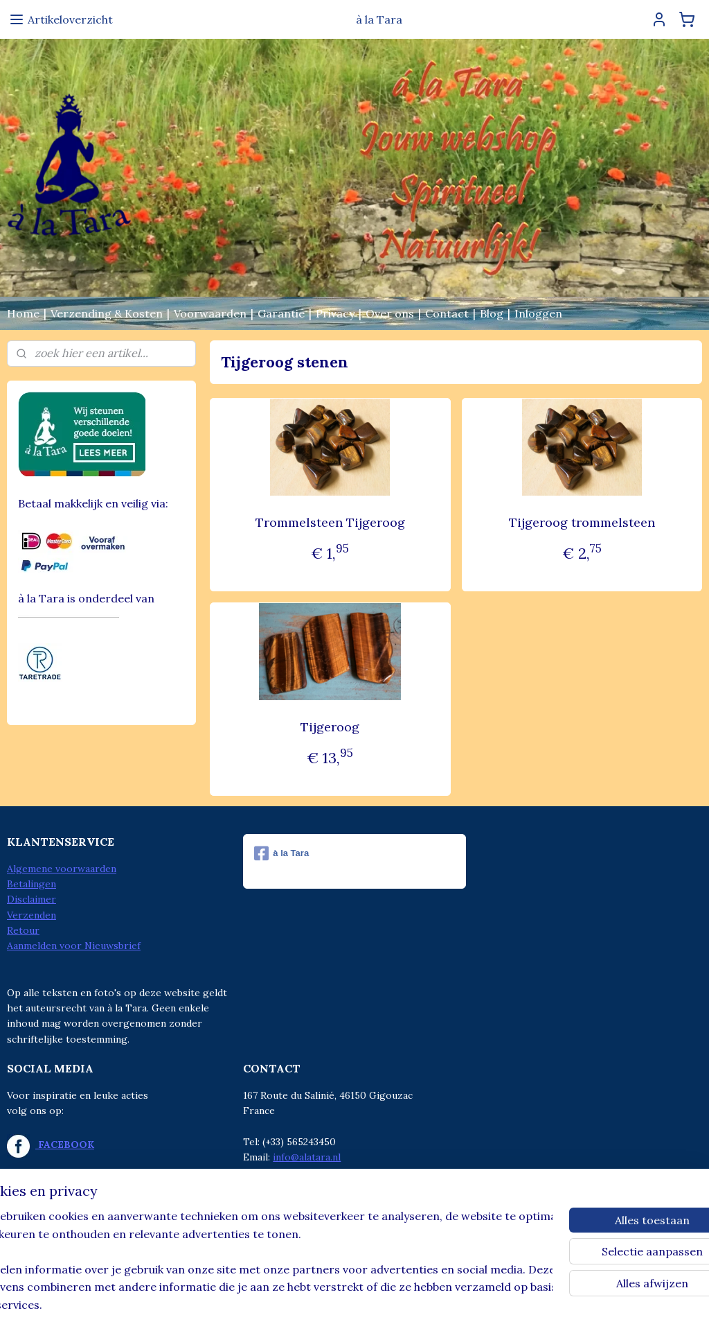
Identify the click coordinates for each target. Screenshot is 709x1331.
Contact (447, 313)
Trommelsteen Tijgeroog (329, 522)
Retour (23, 930)
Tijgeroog (329, 727)
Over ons (390, 313)
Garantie (281, 313)
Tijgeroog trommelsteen (582, 522)
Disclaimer (31, 899)
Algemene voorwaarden (61, 868)
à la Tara (281, 853)
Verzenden (31, 915)
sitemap (298, 1305)
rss (323, 1305)
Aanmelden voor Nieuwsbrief (74, 945)
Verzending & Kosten (107, 313)
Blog (491, 313)
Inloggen (538, 313)
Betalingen (31, 884)
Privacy (335, 313)
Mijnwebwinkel (487, 1305)
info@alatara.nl (307, 1157)
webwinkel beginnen (372, 1305)
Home (23, 313)
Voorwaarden (210, 313)
